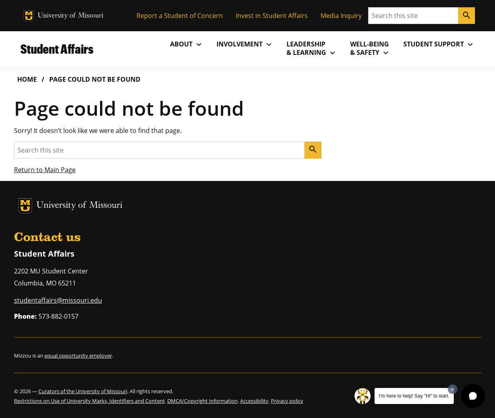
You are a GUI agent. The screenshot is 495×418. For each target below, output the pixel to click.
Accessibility (254, 400)
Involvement (245, 44)
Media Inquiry (341, 15)
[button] (473, 396)
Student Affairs (57, 48)
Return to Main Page (45, 169)
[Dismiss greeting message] (452, 389)
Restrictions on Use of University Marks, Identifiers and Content (89, 400)
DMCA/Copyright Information (202, 400)
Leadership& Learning (312, 48)
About (187, 44)
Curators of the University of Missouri (82, 391)
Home (27, 79)
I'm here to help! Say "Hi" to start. (414, 396)
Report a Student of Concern (179, 15)
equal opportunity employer (78, 355)
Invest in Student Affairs (272, 15)
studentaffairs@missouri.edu (58, 300)
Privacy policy (287, 400)
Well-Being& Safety (370, 48)
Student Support (439, 44)
